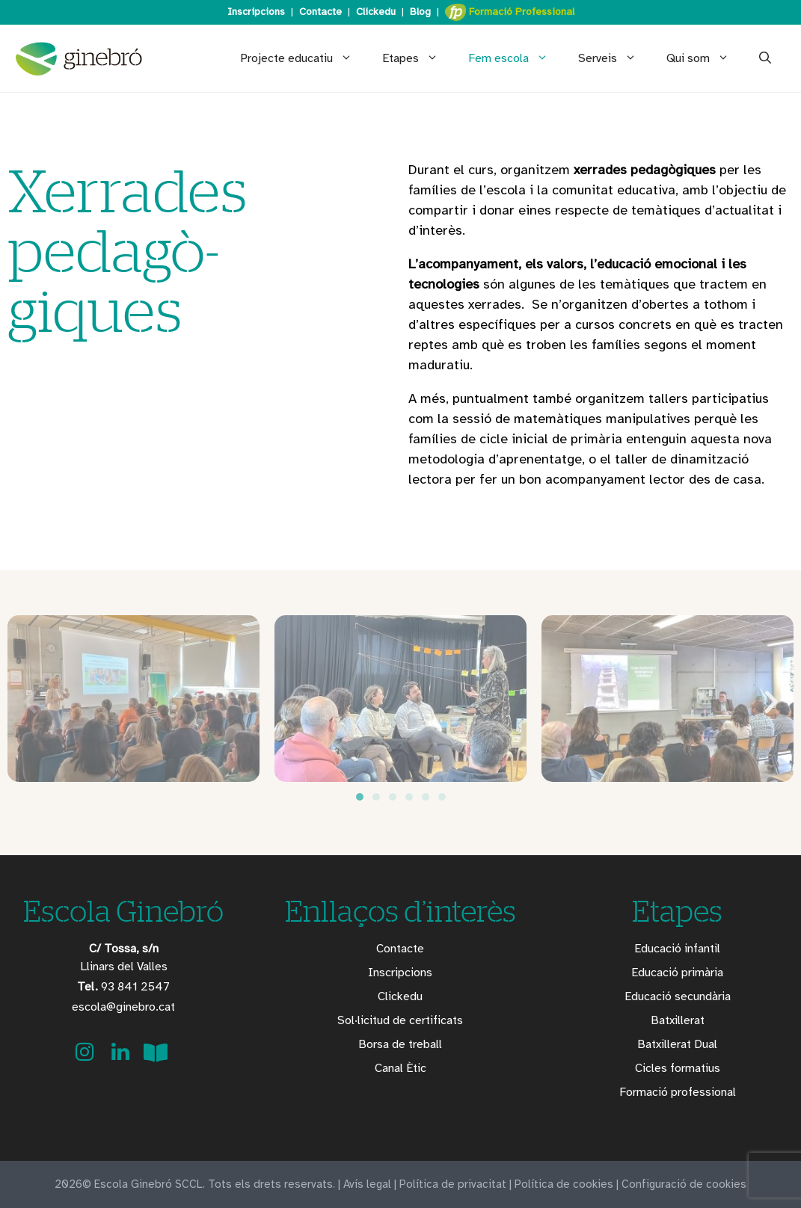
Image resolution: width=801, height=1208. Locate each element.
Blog (420, 11)
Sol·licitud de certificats (400, 1020)
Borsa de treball (400, 1044)
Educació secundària (677, 996)
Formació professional (677, 1092)
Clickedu (376, 11)
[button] (30, 702)
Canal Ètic (400, 1068)
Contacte (320, 11)
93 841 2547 (123, 986)
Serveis (614, 58)
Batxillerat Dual (677, 1044)
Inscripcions (256, 11)
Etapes (417, 58)
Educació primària (677, 972)
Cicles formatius (677, 1068)
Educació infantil (677, 948)
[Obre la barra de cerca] (765, 58)
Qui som (705, 58)
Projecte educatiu (303, 58)
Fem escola (515, 58)
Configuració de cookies (684, 1184)
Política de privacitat (452, 1184)
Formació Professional (509, 12)
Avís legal (367, 1184)
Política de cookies (564, 1184)
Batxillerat (678, 1020)
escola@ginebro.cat (123, 1006)
